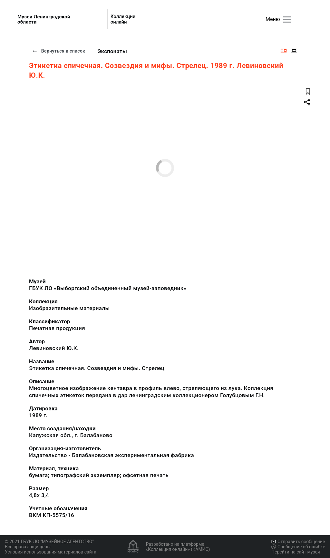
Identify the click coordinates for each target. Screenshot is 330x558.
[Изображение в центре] (294, 50)
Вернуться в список (58, 51)
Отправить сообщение (298, 541)
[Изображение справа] (283, 50)
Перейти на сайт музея (295, 551)
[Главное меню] (287, 19)
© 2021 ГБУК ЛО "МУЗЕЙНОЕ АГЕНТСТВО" (49, 541)
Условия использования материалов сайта (50, 551)
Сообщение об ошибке (298, 546)
